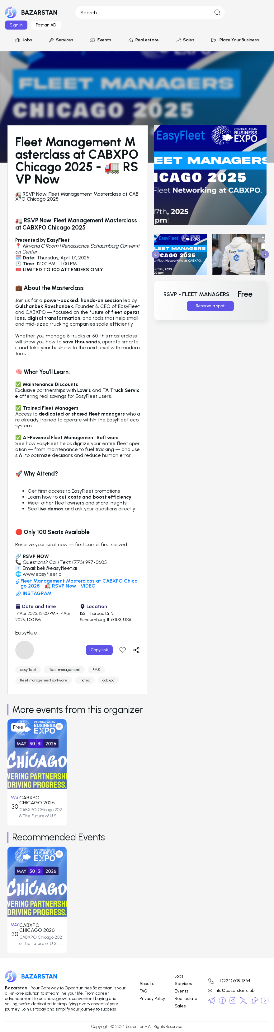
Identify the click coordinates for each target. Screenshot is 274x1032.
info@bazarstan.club (230, 990)
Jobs (23, 40)
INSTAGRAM (33, 594)
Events (100, 40)
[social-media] (211, 1000)
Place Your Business (235, 40)
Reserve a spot (210, 306)
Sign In (16, 25)
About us (147, 984)
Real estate (143, 40)
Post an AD (46, 25)
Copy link (99, 650)
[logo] (31, 12)
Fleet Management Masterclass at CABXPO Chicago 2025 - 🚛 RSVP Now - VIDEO (76, 583)
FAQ (143, 991)
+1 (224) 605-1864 (228, 981)
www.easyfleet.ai (43, 574)
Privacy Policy (152, 999)
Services (61, 40)
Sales (185, 40)
